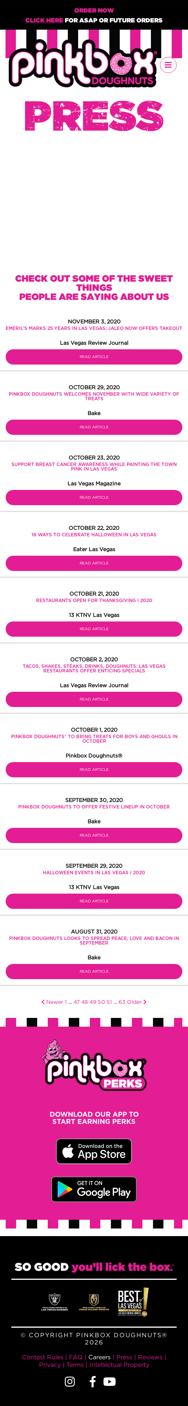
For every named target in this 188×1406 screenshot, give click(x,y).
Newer (52, 1002)
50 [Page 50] (101, 1002)
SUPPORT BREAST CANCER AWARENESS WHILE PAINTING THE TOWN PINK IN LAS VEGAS (94, 466)
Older (137, 1002)
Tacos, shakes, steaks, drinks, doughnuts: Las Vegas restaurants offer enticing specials (94, 668)
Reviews (150, 1357)
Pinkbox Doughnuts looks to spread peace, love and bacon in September (94, 940)
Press (124, 1357)
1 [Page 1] (66, 1002)
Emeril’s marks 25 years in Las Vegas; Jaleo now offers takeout (94, 328)
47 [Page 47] (77, 1002)
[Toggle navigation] (168, 65)
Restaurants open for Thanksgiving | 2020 (94, 600)
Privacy (50, 1364)
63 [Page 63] (122, 1002)
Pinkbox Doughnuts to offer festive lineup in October (94, 807)
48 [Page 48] (84, 1002)
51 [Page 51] (109, 1002)
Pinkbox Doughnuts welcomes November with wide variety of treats (94, 396)
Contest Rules (42, 1357)
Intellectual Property (119, 1364)
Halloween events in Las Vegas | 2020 (94, 872)
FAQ (76, 1357)
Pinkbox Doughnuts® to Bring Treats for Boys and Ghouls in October (94, 738)
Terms (75, 1364)
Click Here (44, 21)
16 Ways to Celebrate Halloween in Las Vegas (94, 535)
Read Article (94, 357)
